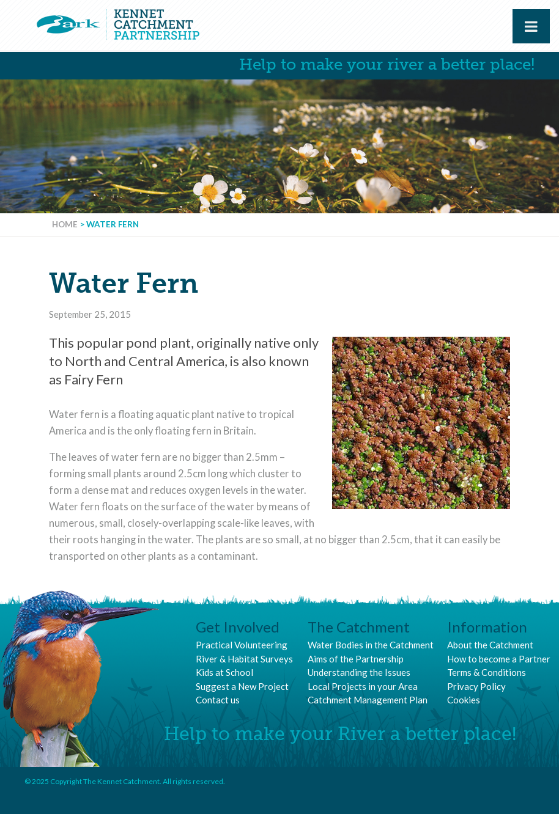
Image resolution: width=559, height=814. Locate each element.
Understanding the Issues (359, 672)
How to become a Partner (498, 658)
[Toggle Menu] (531, 26)
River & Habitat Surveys (244, 658)
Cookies (463, 699)
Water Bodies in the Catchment (371, 644)
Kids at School (224, 672)
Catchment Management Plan (368, 699)
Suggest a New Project (242, 686)
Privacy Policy (476, 686)
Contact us (218, 699)
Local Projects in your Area (363, 686)
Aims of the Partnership (356, 658)
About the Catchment (490, 644)
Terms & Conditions (486, 672)
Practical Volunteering (241, 644)
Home (65, 224)
